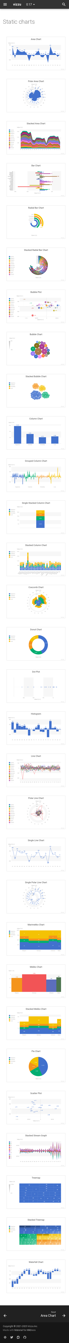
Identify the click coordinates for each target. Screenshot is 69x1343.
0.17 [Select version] (29, 4)
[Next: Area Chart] (52, 1315)
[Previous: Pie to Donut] (5, 1315)
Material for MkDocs (25, 1330)
